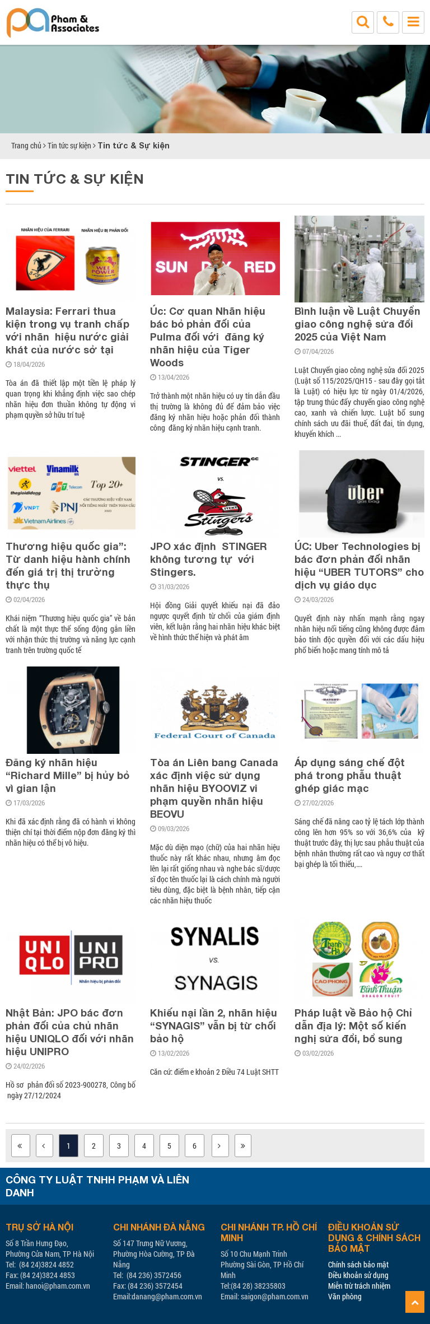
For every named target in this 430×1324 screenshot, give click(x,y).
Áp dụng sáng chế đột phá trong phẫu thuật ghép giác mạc (350, 775)
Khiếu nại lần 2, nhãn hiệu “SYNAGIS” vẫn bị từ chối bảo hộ (213, 1025)
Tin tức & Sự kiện (133, 145)
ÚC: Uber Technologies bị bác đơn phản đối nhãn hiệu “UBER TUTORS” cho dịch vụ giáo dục (359, 565)
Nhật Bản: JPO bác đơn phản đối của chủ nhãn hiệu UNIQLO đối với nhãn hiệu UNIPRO (70, 1031)
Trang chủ (26, 145)
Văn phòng (345, 1296)
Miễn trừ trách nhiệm (359, 1285)
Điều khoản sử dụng (358, 1275)
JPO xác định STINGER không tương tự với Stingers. (208, 559)
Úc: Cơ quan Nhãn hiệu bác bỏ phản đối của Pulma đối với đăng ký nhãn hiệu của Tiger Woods (209, 337)
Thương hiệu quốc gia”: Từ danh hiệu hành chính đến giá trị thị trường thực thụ (68, 565)
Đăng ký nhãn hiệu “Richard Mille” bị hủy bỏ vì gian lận (67, 775)
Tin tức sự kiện (69, 145)
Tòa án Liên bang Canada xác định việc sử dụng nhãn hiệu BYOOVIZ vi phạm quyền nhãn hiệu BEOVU (214, 788)
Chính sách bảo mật (358, 1264)
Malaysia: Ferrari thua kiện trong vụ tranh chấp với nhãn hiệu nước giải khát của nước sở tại (67, 330)
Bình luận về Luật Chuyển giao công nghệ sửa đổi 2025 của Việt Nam (357, 324)
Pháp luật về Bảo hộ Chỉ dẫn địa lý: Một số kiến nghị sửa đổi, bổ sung (353, 1025)
